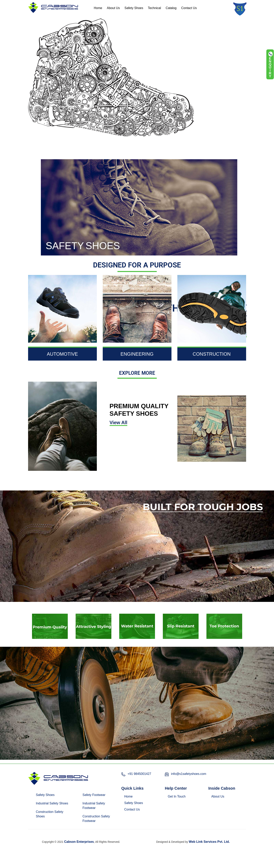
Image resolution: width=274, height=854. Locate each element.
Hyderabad (140, 835)
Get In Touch (176, 796)
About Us (113, 8)
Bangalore (110, 835)
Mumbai (156, 835)
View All (118, 422)
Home (98, 8)
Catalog (171, 8)
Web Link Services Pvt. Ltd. (209, 841)
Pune (167, 835)
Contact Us (189, 8)
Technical (154, 8)
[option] (50, 626)
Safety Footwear (93, 795)
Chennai (125, 835)
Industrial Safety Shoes (52, 803)
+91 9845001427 (139, 773)
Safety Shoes (134, 8)
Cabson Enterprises (79, 841)
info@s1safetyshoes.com (188, 773)
